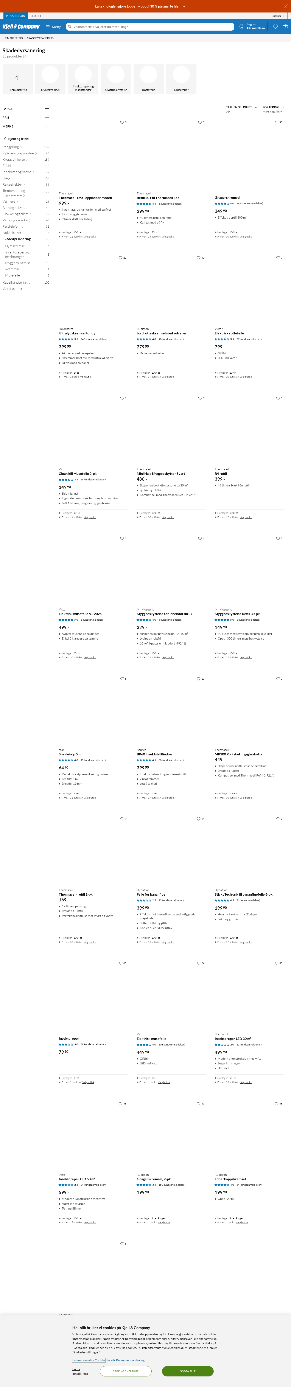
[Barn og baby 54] (26, 208)
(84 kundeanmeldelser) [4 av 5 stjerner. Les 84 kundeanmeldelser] (249, 1184)
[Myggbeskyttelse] (116, 79)
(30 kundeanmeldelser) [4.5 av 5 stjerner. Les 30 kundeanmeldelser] (171, 760)
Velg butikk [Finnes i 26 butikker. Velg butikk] (168, 236)
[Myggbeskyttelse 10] (27, 264)
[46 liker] (122, 1103)
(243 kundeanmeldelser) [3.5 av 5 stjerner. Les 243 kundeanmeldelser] (93, 339)
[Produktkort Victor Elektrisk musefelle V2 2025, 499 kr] (93, 569)
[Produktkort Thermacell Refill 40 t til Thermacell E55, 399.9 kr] (171, 152)
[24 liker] (200, 963)
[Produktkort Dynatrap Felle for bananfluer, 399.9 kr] (171, 849)
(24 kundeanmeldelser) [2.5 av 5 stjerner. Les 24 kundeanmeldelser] (93, 1184)
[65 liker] (122, 963)
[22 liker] (122, 257)
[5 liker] (123, 1243)
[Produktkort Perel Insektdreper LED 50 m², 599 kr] (93, 1134)
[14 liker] (200, 818)
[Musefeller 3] (27, 276)
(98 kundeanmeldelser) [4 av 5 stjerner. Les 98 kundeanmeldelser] (171, 339)
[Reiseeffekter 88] (26, 185)
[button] (24, 56)
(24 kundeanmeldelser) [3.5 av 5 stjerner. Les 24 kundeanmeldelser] (93, 479)
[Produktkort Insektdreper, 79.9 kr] (93, 993)
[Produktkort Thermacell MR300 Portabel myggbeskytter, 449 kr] (249, 709)
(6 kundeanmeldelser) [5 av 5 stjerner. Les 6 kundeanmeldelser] (248, 619)
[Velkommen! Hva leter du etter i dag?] (152, 26)
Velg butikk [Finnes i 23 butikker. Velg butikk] (246, 1082)
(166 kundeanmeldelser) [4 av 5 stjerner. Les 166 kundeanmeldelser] (249, 203)
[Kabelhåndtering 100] (26, 283)
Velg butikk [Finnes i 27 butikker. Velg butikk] (246, 657)
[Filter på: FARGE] (26, 108)
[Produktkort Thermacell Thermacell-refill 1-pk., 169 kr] (93, 849)
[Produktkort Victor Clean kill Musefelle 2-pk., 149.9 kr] (93, 428)
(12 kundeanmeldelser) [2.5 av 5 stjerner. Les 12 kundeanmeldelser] (171, 900)
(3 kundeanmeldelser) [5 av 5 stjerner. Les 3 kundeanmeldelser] (92, 619)
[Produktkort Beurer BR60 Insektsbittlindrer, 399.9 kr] (171, 709)
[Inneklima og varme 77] (26, 173)
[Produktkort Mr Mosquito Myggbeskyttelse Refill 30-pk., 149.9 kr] (249, 569)
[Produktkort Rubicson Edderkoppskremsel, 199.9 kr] (249, 1134)
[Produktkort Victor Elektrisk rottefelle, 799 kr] (249, 288)
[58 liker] (278, 122)
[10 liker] (200, 678)
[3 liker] (201, 122)
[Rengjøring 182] (26, 148)
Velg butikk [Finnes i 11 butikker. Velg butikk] (90, 236)
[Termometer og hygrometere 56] (26, 193)
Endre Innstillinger (80, 1371)
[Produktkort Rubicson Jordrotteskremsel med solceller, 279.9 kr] (171, 288)
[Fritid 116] (26, 166)
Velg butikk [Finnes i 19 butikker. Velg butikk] (90, 517)
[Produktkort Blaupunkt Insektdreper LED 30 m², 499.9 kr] (249, 993)
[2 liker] (279, 818)
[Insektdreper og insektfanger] (83, 79)
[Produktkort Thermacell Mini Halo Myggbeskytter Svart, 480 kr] (171, 428)
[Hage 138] (26, 179)
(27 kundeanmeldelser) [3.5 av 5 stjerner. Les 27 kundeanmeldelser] (249, 339)
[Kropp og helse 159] (26, 160)
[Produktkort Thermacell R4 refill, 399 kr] (249, 428)
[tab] (15, 15)
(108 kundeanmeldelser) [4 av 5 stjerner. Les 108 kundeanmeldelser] (171, 1044)
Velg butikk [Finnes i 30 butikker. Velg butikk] (246, 236)
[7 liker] (279, 257)
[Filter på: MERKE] (26, 126)
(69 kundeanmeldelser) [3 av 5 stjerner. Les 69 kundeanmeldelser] (93, 1044)
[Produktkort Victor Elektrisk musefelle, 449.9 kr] (171, 993)
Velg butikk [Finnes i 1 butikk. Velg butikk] (86, 376)
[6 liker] (201, 538)
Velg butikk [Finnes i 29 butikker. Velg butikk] (168, 376)
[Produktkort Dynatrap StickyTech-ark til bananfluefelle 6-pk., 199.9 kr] (249, 849)
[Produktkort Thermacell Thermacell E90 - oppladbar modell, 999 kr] (93, 152)
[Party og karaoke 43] (26, 221)
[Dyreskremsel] (50, 79)
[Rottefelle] (148, 79)
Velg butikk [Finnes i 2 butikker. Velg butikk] (88, 1082)
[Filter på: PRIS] (26, 117)
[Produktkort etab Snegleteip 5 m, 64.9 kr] (93, 709)
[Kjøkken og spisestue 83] (26, 154)
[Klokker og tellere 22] (26, 215)
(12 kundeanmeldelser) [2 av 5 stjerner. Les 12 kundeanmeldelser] (249, 1044)
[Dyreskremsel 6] (27, 247)
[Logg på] (252, 26)
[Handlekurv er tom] (286, 26)
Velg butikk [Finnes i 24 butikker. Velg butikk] (168, 657)
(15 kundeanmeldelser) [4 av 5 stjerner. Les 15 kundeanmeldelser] (93, 760)
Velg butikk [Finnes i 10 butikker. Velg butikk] (246, 376)
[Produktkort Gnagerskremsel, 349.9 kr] (249, 152)
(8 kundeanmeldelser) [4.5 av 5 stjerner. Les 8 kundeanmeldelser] (170, 203)
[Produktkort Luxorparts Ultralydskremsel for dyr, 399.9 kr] (93, 288)
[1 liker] (123, 398)
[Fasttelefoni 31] (26, 227)
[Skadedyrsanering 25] (26, 240)
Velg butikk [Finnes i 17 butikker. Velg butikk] (246, 517)
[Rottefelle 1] (27, 270)
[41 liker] (200, 1103)
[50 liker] (200, 257)
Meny (53, 26)
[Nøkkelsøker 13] (26, 233)
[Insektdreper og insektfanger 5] (27, 255)
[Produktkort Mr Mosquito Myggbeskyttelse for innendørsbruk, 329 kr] (171, 569)
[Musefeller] (181, 79)
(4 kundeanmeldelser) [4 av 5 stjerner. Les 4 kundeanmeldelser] (170, 619)
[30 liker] (278, 963)
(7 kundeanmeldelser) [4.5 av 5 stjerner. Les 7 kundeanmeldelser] (248, 900)
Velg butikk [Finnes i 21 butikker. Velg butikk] (168, 942)
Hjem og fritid (16, 138)
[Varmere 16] (26, 202)
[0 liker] (123, 122)
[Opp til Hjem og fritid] (18, 79)
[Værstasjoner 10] (26, 289)
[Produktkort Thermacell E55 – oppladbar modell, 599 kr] (93, 1274)
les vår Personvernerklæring (126, 1360)
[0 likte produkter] (275, 26)
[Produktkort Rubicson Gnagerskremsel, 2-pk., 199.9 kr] (171, 1134)
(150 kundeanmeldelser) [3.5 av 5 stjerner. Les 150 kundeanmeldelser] (171, 1184)
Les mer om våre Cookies (89, 1360)
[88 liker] (278, 1103)
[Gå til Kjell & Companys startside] (22, 26)
